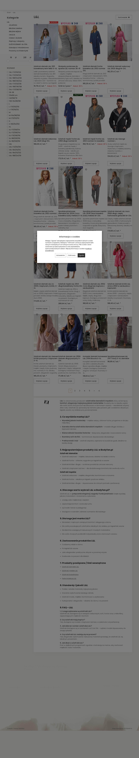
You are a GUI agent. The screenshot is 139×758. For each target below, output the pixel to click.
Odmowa (71, 255)
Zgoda (81, 255)
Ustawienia (60, 255)
